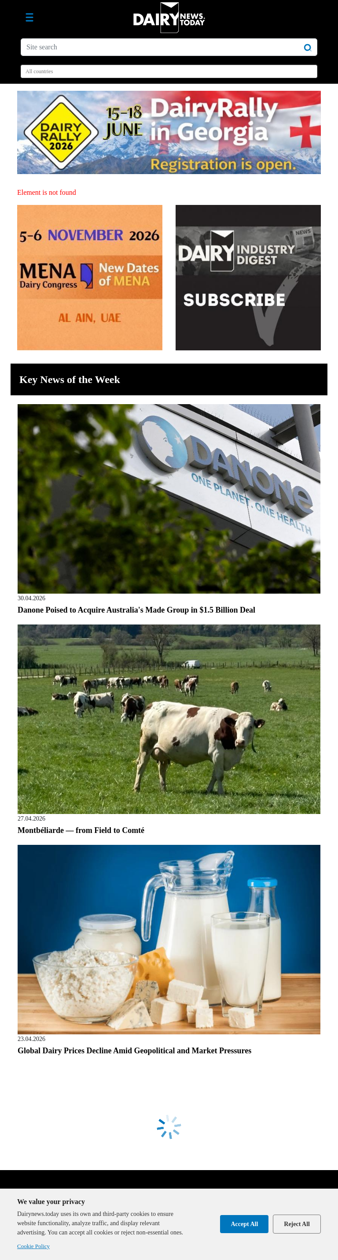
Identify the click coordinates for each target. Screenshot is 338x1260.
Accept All (244, 1224)
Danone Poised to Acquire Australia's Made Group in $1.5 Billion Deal (136, 610)
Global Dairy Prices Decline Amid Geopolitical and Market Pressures (134, 1050)
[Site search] (169, 47)
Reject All (297, 1224)
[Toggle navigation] (29, 17)
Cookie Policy (33, 1246)
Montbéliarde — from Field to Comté (81, 830)
